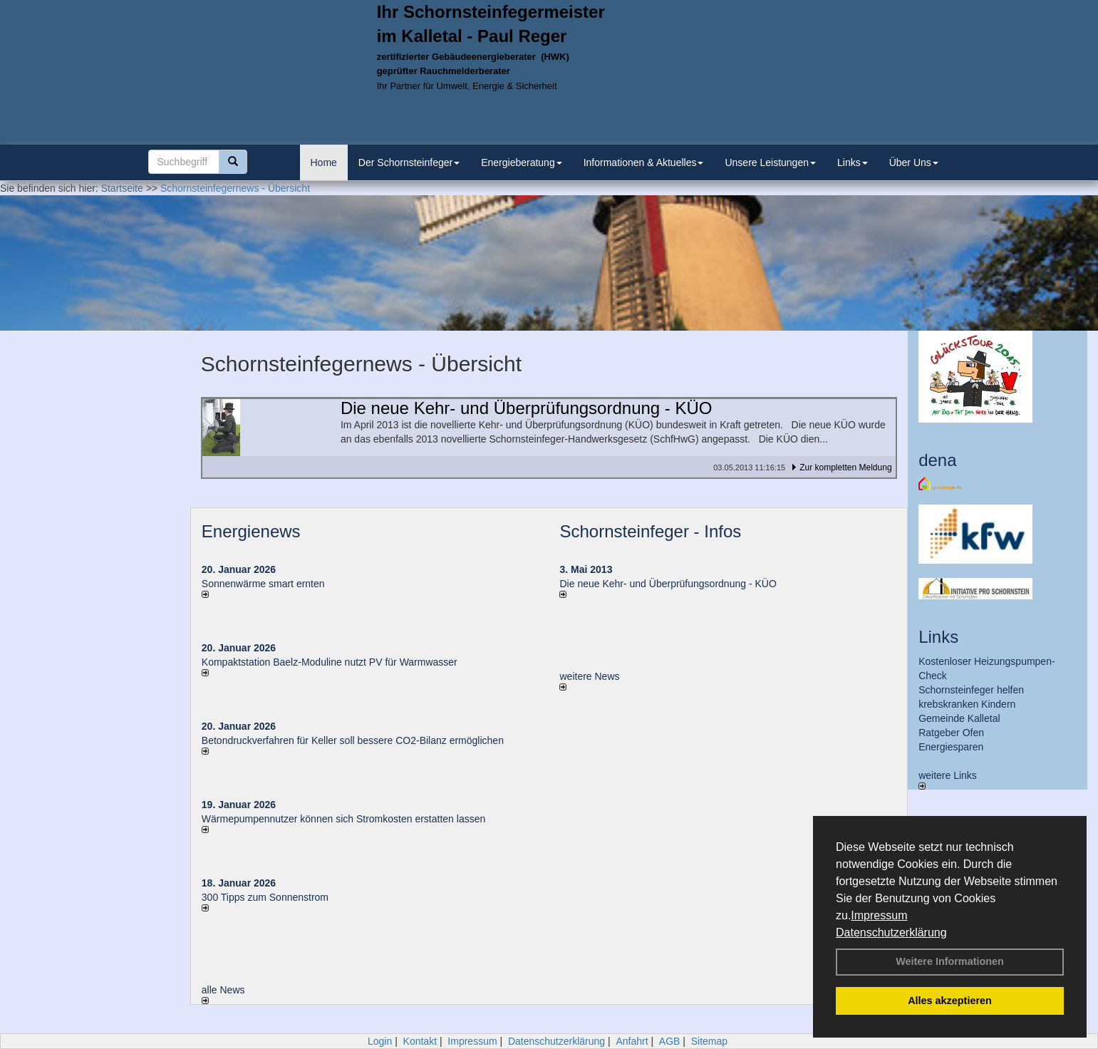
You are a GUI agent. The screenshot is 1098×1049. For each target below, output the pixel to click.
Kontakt (420, 1041)
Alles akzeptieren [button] (950, 1000)
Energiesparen (950, 747)
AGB (669, 1041)
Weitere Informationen (950, 961)
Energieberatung (521, 162)
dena (937, 460)
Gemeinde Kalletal (959, 718)
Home (324, 162)
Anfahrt (632, 1041)
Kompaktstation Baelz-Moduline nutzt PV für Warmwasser (329, 662)
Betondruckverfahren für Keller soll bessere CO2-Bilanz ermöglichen (353, 740)
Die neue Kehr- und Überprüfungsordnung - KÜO (667, 583)
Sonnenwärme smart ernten (263, 583)
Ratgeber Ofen (951, 732)
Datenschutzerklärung (891, 932)
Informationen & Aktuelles (644, 162)
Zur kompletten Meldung (845, 467)
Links (852, 162)
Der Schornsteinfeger (409, 162)
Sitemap (709, 1041)
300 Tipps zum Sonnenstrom (265, 897)
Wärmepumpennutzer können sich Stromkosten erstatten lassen (343, 819)
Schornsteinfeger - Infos (650, 531)
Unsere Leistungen (770, 162)
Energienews (251, 531)
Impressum (879, 915)
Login (380, 1041)
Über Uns (913, 162)
